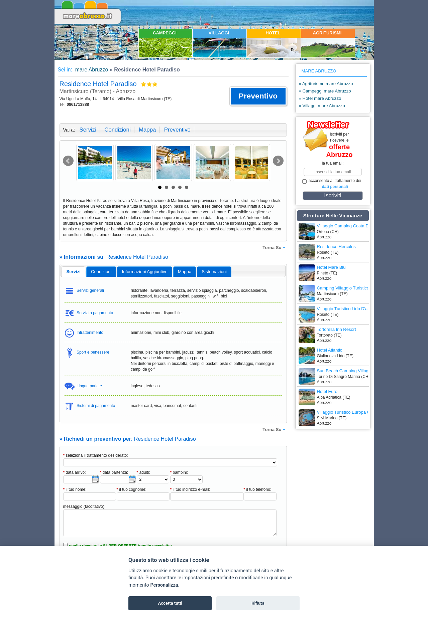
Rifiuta (257, 603)
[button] (258, 96)
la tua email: (333, 163)
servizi (88, 130)
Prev (68, 161)
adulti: (143, 472)
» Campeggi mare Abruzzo (325, 90)
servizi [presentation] (73, 271)
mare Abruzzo (91, 69)
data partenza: (114, 472)
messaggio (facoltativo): (84, 506)
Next (278, 161)
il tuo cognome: (131, 489)
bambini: (179, 472)
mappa (147, 130)
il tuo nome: (75, 489)
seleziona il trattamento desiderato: (95, 455)
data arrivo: (74, 472)
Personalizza (164, 585)
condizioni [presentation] (101, 271)
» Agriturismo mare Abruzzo (326, 83)
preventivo (177, 130)
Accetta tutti (170, 603)
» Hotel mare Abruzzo (320, 98)
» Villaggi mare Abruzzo (322, 105)
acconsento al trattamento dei (331, 183)
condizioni (117, 130)
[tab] (73, 271)
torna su (274, 247)
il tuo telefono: (258, 489)
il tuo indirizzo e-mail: (190, 489)
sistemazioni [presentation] (214, 271)
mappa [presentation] (184, 271)
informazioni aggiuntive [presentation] (145, 271)
